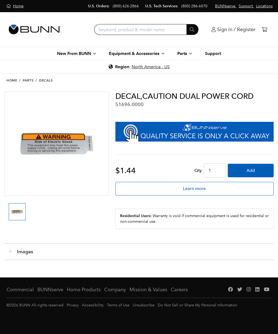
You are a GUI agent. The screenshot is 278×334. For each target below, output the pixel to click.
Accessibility (93, 305)
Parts (28, 80)
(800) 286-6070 (194, 6)
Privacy (73, 305)
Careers (179, 290)
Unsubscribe (143, 305)
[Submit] (192, 29)
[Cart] (264, 29)
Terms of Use (118, 305)
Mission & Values (148, 290)
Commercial (20, 290)
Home (12, 80)
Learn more (194, 188)
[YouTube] (266, 289)
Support (213, 53)
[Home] (15, 6)
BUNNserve (50, 290)
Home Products (84, 290)
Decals (46, 80)
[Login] (233, 29)
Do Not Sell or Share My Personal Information (197, 305)
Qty (198, 170)
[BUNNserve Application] (194, 132)
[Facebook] (230, 289)
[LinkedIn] (257, 289)
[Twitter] (239, 289)
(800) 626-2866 (126, 6)
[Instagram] (249, 289)
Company (115, 290)
